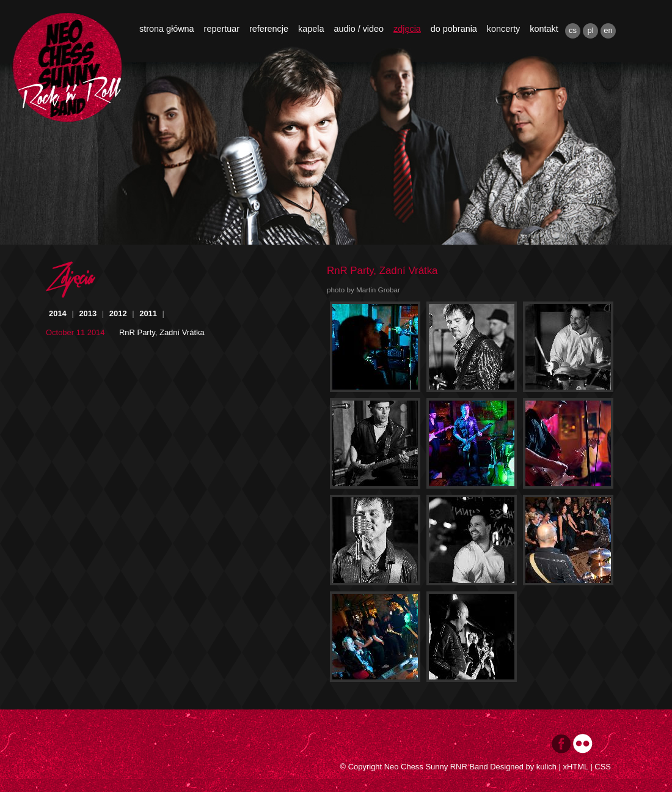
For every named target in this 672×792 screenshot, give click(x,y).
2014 (58, 313)
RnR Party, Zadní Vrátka (162, 332)
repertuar (221, 29)
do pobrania (454, 29)
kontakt (544, 29)
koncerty (503, 29)
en (608, 30)
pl (590, 30)
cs (573, 30)
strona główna (166, 29)
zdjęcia (407, 29)
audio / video (359, 29)
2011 (148, 313)
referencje (268, 29)
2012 (118, 313)
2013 (88, 313)
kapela (311, 29)
